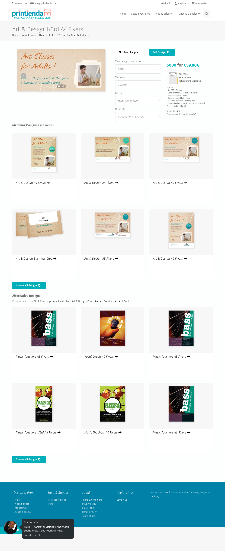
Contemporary (48, 301)
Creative (108, 301)
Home (123, 13)
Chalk (90, 301)
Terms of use (88, 516)
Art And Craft (121, 301)
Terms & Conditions (92, 499)
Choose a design (190, 13)
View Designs (29, 35)
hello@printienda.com (43, 3)
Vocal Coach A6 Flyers (101, 356)
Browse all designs (29, 285)
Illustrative (64, 301)
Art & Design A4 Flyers (33, 183)
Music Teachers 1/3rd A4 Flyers (38, 432)
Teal (51, 35)
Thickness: (121, 77)
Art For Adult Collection (75, 35)
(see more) (46, 125)
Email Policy (88, 508)
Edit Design (162, 52)
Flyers (42, 35)
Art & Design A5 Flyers (101, 258)
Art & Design (79, 301)
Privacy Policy (89, 504)
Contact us (122, 499)
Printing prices (164, 13)
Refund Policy (89, 512)
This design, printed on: (129, 61)
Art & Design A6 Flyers (170, 258)
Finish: (119, 93)
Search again (129, 52)
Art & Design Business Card (36, 258)
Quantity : (120, 109)
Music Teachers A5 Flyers (34, 356)
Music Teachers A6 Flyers (102, 432)
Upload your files (140, 13)
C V (58, 35)
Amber (98, 301)
